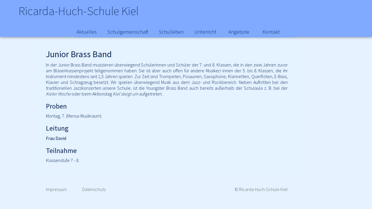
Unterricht (205, 31)
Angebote (238, 31)
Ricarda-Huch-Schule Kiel (85, 11)
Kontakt (271, 31)
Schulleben (171, 31)
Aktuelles (86, 31)
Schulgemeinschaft (128, 31)
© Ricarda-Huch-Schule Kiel (261, 189)
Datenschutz (94, 189)
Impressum (56, 189)
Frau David (56, 138)
